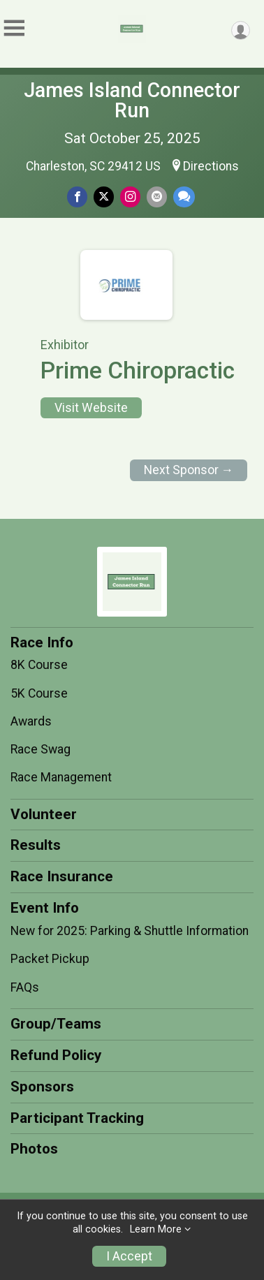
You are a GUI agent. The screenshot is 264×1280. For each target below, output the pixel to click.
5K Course (39, 693)
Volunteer (43, 814)
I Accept (129, 1256)
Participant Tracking (77, 1118)
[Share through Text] (184, 196)
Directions (211, 166)
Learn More (156, 1229)
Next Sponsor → (189, 470)
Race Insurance (61, 876)
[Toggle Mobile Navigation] (14, 28)
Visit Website (91, 408)
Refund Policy (55, 1055)
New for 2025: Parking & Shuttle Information (129, 931)
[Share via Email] (157, 196)
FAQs (24, 987)
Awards (31, 721)
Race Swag (40, 749)
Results (35, 845)
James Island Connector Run (132, 100)
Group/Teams (55, 1023)
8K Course (39, 665)
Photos (34, 1148)
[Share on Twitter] (104, 196)
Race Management (61, 777)
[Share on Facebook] (77, 196)
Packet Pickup (49, 959)
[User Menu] (240, 30)
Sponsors (42, 1086)
